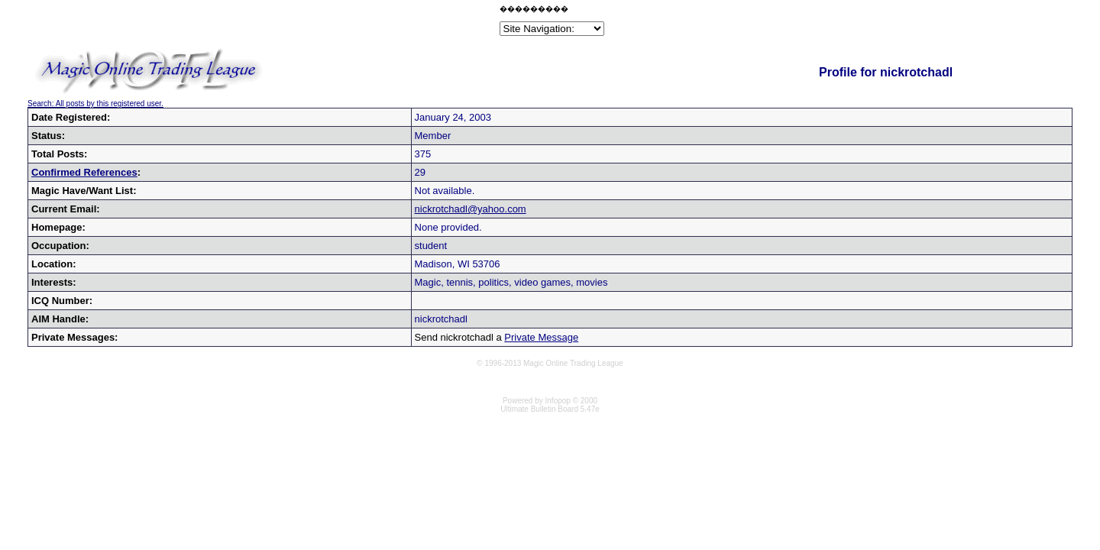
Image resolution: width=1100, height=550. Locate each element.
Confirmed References (84, 172)
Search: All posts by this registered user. (95, 103)
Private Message (541, 337)
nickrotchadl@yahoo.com (470, 209)
